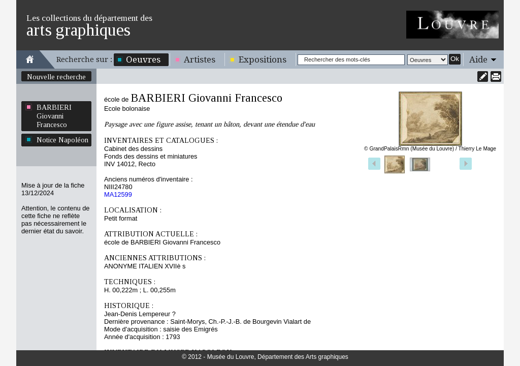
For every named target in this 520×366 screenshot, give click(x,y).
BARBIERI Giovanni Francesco (54, 116)
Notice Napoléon (62, 140)
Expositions (262, 59)
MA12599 (118, 194)
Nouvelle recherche (56, 77)
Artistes (199, 59)
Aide (478, 59)
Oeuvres (143, 59)
